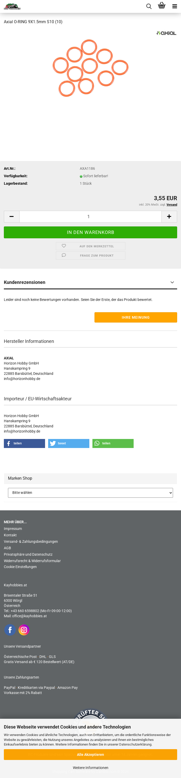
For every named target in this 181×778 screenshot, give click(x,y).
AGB (7, 548)
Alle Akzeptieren (90, 754)
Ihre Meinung (136, 317)
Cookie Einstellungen (20, 567)
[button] (11, 217)
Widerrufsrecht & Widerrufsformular (32, 561)
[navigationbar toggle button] (174, 6)
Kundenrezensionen (24, 282)
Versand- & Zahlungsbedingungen (31, 541)
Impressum (13, 529)
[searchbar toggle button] (148, 6)
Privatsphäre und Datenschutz (28, 554)
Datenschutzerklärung (135, 744)
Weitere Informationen (90, 768)
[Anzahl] (90, 217)
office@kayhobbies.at (29, 616)
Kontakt (10, 535)
